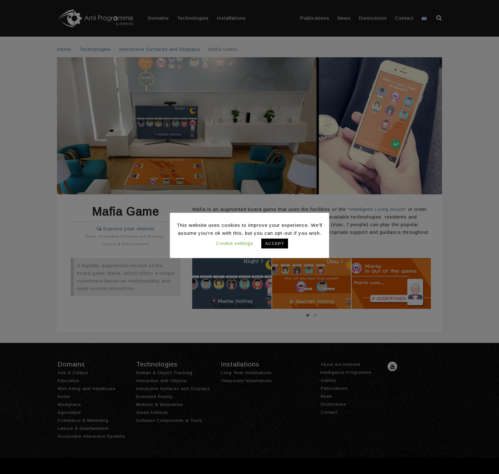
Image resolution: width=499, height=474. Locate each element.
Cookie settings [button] (234, 243)
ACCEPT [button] (274, 243)
